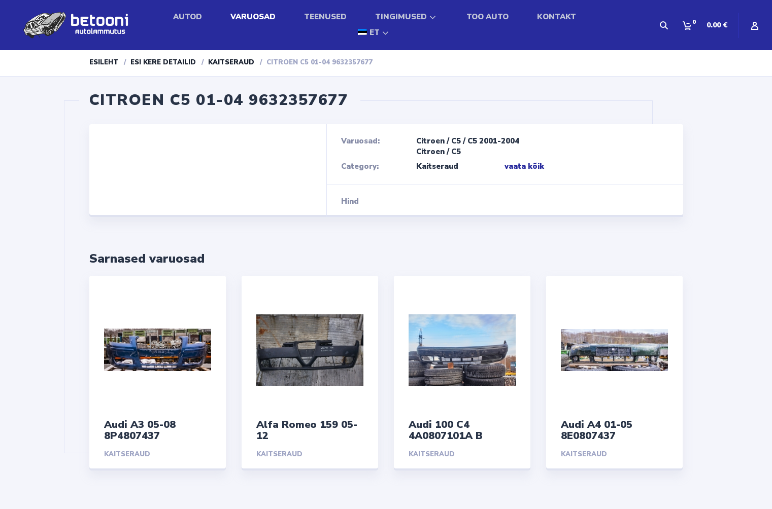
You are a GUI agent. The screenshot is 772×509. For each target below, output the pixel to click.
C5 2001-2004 (493, 141)
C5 (456, 141)
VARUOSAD (253, 17)
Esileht (103, 62)
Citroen (430, 141)
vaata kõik (524, 166)
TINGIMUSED (401, 17)
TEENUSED (325, 17)
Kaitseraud (231, 62)
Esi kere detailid (163, 62)
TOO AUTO (487, 17)
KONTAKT (556, 17)
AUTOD (187, 17)
